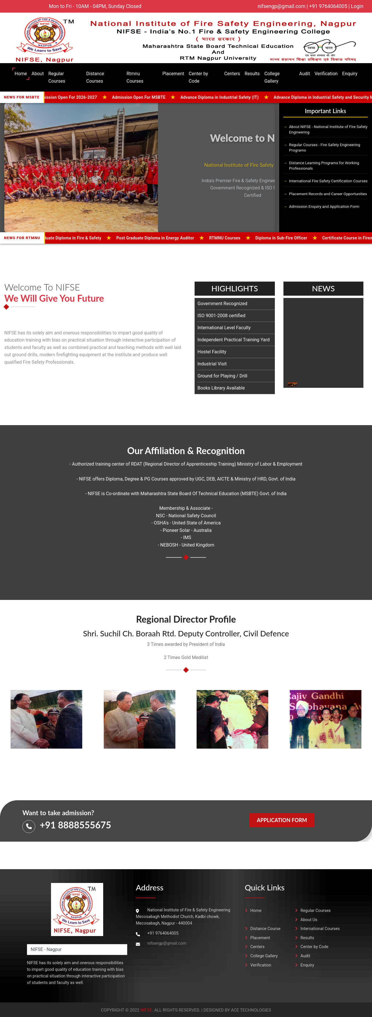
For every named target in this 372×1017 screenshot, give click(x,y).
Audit (304, 73)
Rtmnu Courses (134, 77)
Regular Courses (56, 77)
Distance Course (263, 928)
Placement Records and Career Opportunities (328, 193)
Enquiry (349, 73)
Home (21, 73)
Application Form (282, 820)
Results (252, 73)
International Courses (317, 928)
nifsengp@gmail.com (166, 943)
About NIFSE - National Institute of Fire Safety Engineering (328, 129)
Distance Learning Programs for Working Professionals (324, 165)
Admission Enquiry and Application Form (324, 206)
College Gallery (271, 77)
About (38, 73)
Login (357, 6)
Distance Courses (95, 77)
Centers (232, 73)
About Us (306, 919)
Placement (173, 73)
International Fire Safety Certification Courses (328, 181)
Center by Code (198, 77)
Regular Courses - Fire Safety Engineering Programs (324, 147)
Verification (326, 73)
